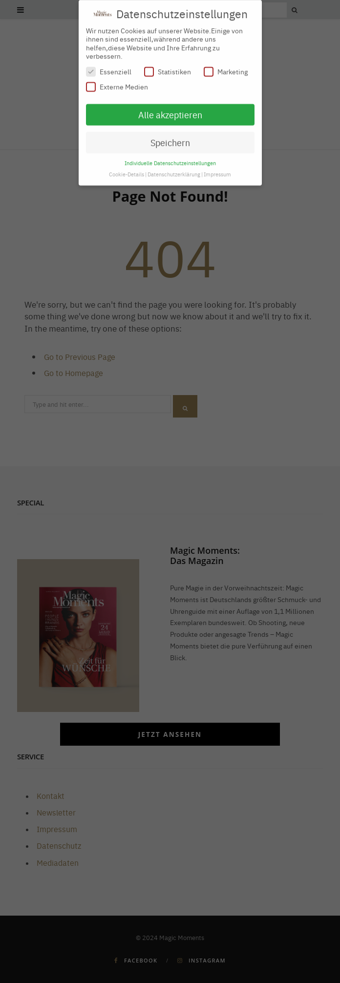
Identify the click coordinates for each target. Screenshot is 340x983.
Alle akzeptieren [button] (170, 110)
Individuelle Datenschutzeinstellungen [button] (170, 158)
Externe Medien (117, 82)
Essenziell (108, 67)
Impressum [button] (217, 169)
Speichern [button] (170, 138)
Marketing (226, 67)
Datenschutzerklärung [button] (174, 169)
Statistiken (167, 67)
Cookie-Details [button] (126, 169)
